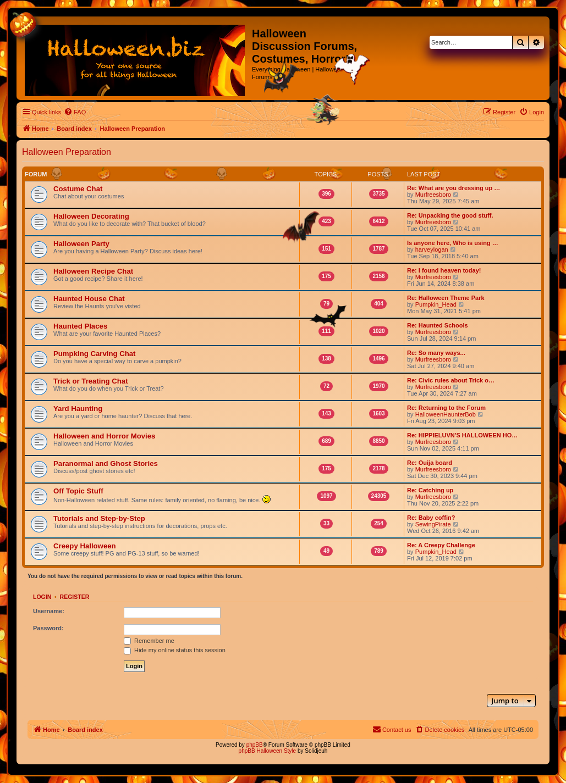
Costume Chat (77, 189)
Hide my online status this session (175, 650)
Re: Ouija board (429, 462)
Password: (48, 628)
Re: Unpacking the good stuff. (450, 215)
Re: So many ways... (436, 352)
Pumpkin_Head (436, 304)
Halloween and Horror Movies (104, 436)
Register (75, 596)
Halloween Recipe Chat (93, 271)
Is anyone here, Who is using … (452, 243)
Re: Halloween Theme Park (446, 298)
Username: (48, 611)
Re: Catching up (430, 490)
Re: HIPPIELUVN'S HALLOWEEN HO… (462, 435)
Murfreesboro (433, 194)
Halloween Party (81, 244)
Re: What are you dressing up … (453, 188)
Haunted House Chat (89, 299)
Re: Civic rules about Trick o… (450, 380)
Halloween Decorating (91, 216)
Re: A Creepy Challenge (441, 545)
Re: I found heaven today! (444, 270)
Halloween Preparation (66, 152)
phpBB (254, 745)
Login (42, 596)
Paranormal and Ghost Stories (105, 463)
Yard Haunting (77, 408)
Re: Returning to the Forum (446, 407)
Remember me (149, 640)
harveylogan (431, 249)
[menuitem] (75, 112)
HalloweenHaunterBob (445, 414)
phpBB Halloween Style (267, 751)
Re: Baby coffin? (431, 517)
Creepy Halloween (84, 546)
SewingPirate (433, 524)
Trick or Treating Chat (90, 381)
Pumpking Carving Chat (94, 353)
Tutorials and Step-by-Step (99, 518)
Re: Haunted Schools (437, 325)
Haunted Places (80, 326)
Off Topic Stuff (78, 491)
